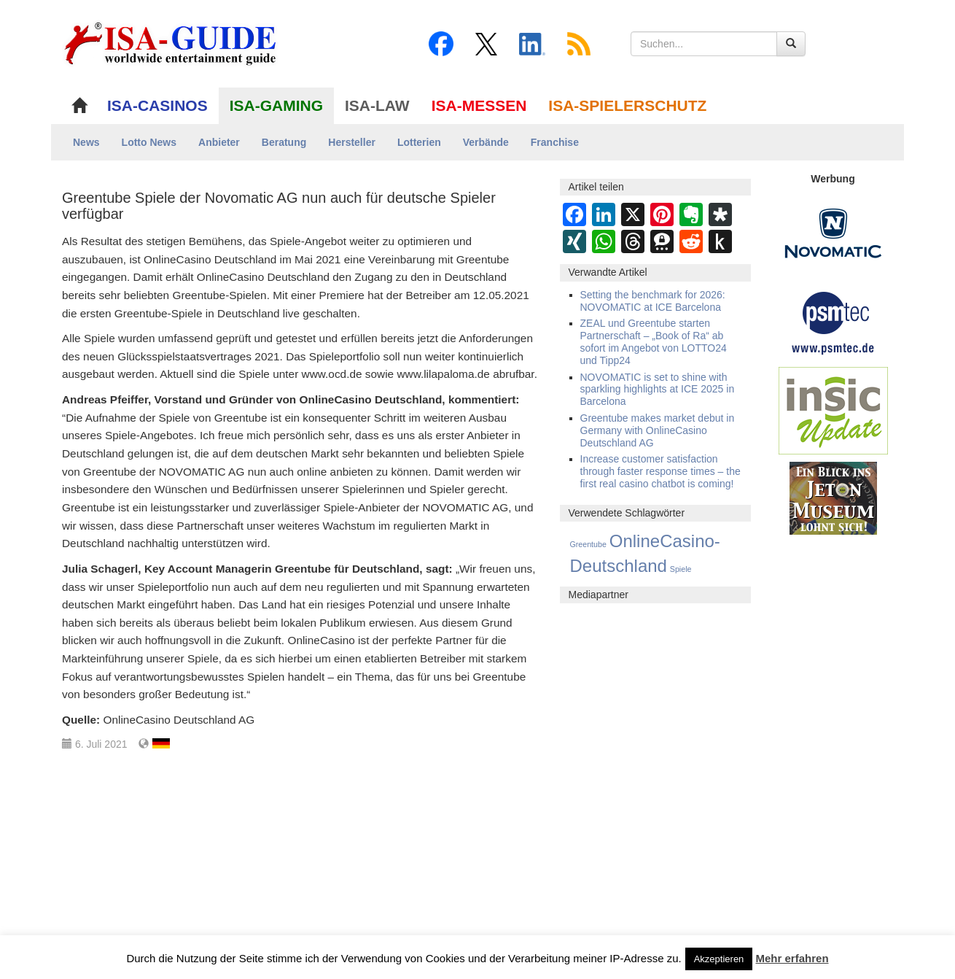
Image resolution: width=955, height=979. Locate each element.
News (86, 142)
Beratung (284, 142)
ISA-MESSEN (479, 105)
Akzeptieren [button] (719, 958)
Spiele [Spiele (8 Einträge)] (681, 569)
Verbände (486, 142)
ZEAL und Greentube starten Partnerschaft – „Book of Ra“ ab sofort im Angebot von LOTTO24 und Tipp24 (653, 341)
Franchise (555, 142)
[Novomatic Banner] (833, 233)
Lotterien (419, 142)
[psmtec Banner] (833, 321)
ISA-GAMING (276, 105)
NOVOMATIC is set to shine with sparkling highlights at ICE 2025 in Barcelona (657, 389)
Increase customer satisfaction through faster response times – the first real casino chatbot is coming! (660, 471)
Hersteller (351, 142)
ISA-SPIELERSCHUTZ (627, 105)
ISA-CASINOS (157, 105)
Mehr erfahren (792, 958)
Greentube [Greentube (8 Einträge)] (588, 544)
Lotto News (149, 142)
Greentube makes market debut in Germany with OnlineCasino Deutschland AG (657, 430)
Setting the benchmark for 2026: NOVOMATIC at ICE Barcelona (652, 301)
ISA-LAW (377, 105)
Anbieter (219, 142)
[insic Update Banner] (833, 410)
